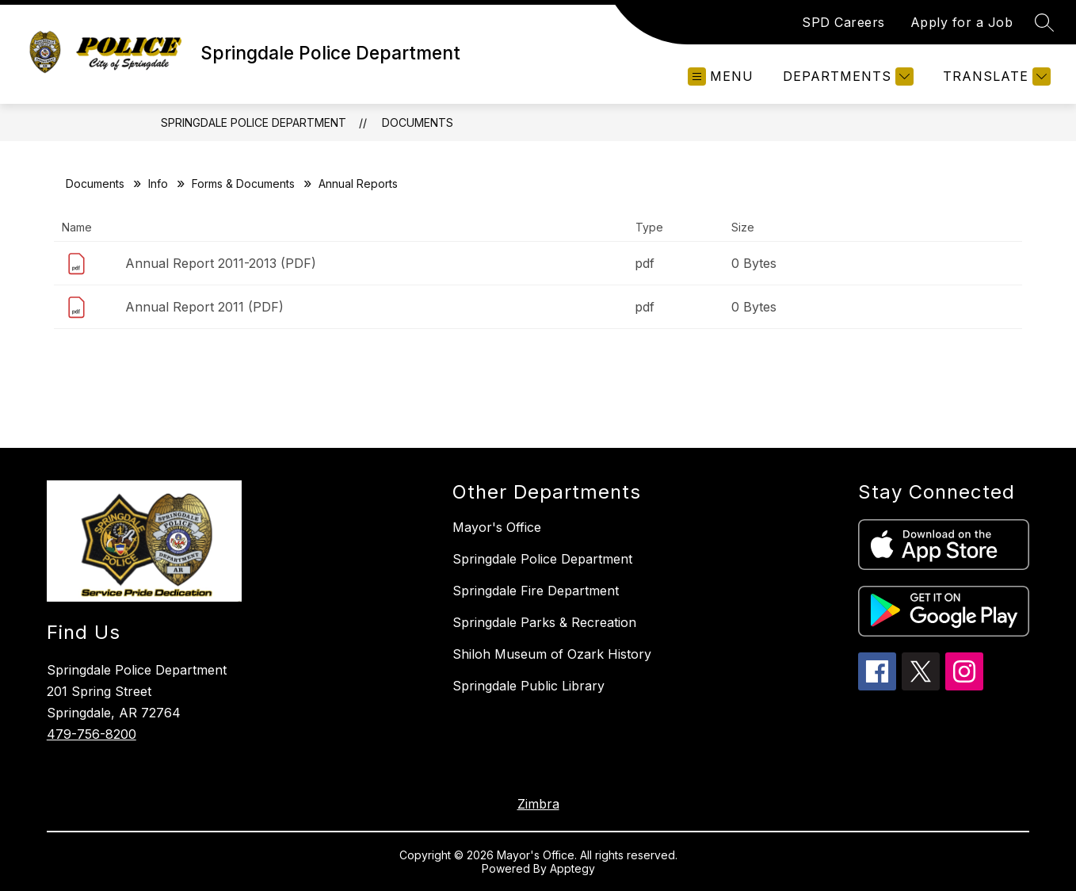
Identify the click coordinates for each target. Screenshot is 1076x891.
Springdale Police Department (253, 122)
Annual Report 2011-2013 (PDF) (220, 263)
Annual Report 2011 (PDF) (204, 307)
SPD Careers (843, 22)
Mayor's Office (496, 527)
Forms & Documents (243, 183)
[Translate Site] (995, 76)
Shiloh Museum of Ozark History (551, 654)
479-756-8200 (91, 734)
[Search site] (1044, 22)
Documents (417, 122)
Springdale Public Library (528, 686)
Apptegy (572, 868)
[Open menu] (721, 76)
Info (158, 183)
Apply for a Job (961, 22)
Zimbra (538, 804)
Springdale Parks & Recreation (544, 622)
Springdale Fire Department (535, 590)
